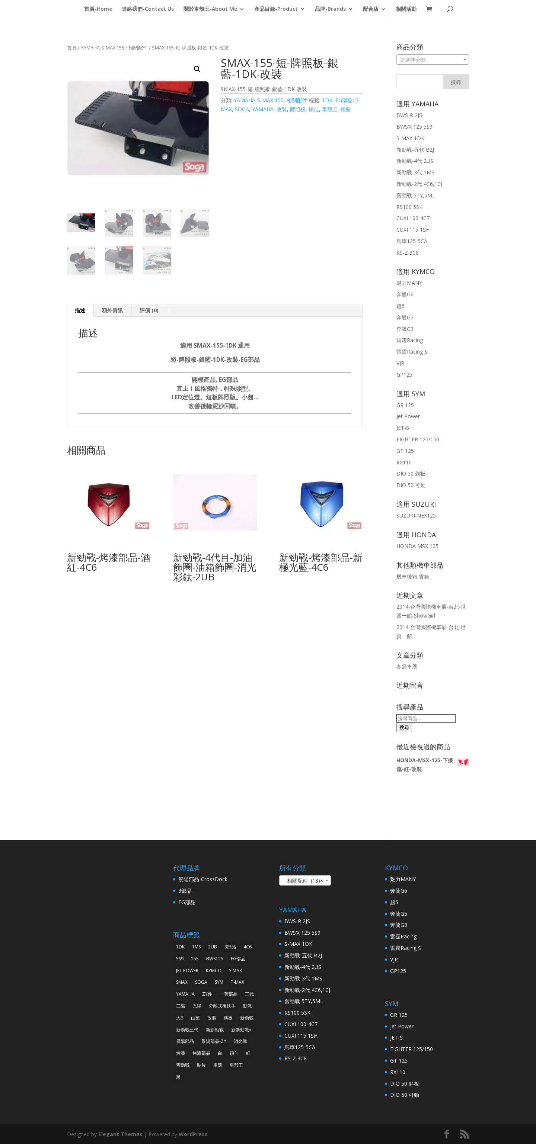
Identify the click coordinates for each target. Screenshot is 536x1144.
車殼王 (330, 109)
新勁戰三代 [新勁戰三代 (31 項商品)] (187, 1030)
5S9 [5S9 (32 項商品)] (180, 959)
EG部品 (343, 100)
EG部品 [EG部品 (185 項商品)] (238, 959)
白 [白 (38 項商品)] (220, 1053)
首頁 (72, 47)
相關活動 (406, 9)
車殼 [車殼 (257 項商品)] (217, 1065)
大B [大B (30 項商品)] (180, 1018)
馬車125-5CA (411, 241)
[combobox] (432, 59)
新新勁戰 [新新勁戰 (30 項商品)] (215, 1030)
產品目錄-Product (276, 9)
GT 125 (405, 450)
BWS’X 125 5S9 (414, 126)
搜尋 (404, 727)
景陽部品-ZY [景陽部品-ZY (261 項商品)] (213, 1041)
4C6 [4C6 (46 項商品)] (247, 947)
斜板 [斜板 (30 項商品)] (228, 1018)
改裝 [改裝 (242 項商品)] (211, 1018)
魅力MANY (409, 282)
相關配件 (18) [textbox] (303, 881)
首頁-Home (98, 9)
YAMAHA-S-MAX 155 (102, 47)
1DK (327, 100)
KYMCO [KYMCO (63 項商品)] (213, 970)
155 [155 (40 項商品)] (195, 959)
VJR (400, 363)
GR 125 (405, 405)
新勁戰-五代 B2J (415, 149)
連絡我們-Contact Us (148, 9)
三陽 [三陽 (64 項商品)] (180, 1006)
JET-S (402, 427)
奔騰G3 (405, 328)
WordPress (193, 1134)
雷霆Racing (409, 340)
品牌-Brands (330, 9)
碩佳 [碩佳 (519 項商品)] (234, 1053)
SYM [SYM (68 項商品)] (219, 982)
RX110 (404, 462)
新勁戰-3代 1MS (415, 172)
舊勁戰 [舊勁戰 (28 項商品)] (182, 1065)
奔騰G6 (405, 294)
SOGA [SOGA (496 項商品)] (201, 982)
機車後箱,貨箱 (412, 576)
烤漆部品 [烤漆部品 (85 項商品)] (201, 1053)
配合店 (371, 9)
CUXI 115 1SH (413, 229)
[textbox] (433, 60)
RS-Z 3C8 (407, 252)
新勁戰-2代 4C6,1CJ (419, 183)
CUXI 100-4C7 (413, 218)
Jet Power (408, 416)
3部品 (185, 890)
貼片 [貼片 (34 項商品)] (201, 1065)
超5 (400, 305)
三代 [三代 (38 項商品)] (249, 994)
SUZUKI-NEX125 (416, 515)
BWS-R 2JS (409, 115)
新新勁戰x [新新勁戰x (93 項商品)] (241, 1030)
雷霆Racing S (411, 351)
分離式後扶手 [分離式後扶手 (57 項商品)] (222, 1006)
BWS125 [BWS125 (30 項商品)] (214, 959)
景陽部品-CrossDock (202, 879)
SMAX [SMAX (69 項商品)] (182, 982)
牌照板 (298, 109)
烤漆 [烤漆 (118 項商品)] (180, 1053)
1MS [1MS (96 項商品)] (196, 947)
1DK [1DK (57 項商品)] (180, 947)
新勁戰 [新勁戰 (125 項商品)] (246, 1018)
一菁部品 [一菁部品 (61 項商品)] (228, 994)
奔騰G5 (405, 317)
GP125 (404, 374)
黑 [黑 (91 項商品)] (178, 1077)
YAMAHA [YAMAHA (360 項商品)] (185, 994)
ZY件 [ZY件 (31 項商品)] (207, 994)
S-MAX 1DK (410, 138)
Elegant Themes (120, 1134)
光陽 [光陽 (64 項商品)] (196, 1006)
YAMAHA (263, 109)
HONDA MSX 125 (417, 546)
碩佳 (314, 109)
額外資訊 (112, 310)
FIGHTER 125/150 (417, 439)
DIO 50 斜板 (410, 473)
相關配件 (138, 47)
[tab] (80, 310)
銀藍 (346, 109)
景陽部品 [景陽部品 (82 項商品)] (185, 1041)
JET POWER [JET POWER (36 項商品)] (187, 970)
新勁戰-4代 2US (414, 160)
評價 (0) (149, 310)
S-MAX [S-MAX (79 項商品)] (235, 970)
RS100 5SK (409, 206)
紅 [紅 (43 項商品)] (248, 1053)
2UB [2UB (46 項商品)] (212, 947)
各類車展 (406, 666)
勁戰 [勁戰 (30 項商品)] (247, 1006)
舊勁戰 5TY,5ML (415, 195)
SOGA (242, 109)
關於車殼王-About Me (210, 9)
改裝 (282, 109)
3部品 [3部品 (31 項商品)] (230, 947)
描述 (80, 310)
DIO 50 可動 (410, 485)
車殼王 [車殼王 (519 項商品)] (236, 1065)
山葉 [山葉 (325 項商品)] (195, 1018)
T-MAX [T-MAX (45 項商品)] (237, 982)
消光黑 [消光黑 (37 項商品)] (240, 1041)
